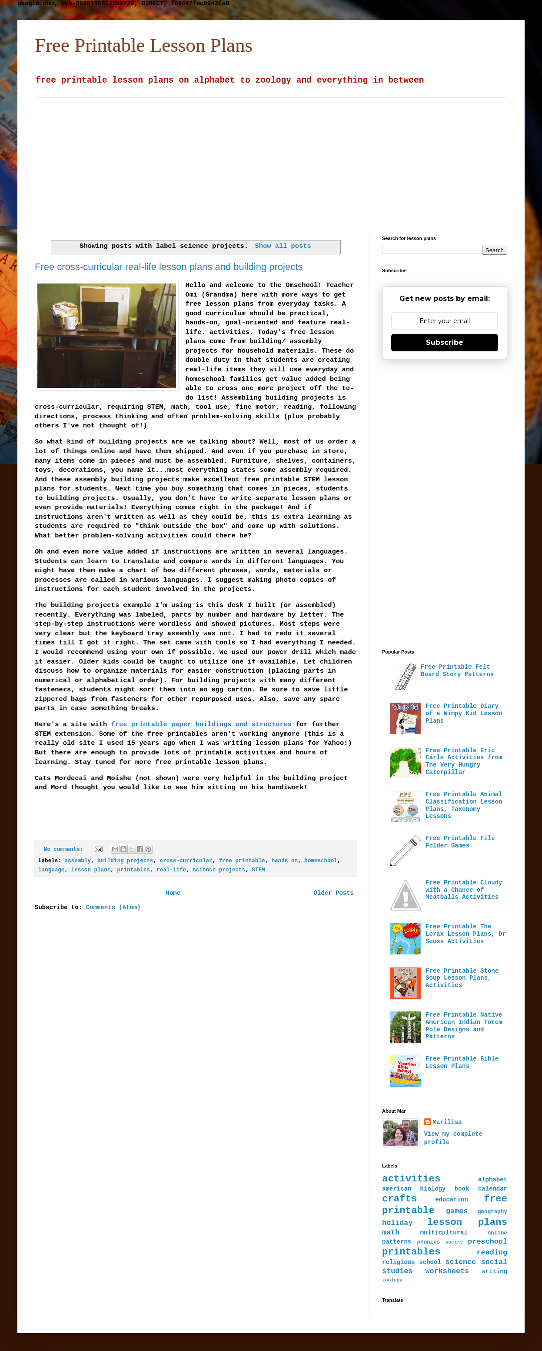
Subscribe (444, 342)
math (390, 1232)
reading (492, 1252)
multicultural (444, 1232)
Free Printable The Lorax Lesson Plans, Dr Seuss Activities (466, 934)
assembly (77, 861)
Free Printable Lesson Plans (144, 45)
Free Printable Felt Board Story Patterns (457, 671)
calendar (492, 1188)
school (430, 1262)
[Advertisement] (227, 159)
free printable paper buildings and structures (201, 724)
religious (398, 1262)
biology (433, 1188)
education (451, 1199)
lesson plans (91, 870)
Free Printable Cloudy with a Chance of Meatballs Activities (464, 890)
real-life (171, 870)
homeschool (320, 861)
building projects (125, 861)
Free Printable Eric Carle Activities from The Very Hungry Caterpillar (464, 761)
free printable (242, 861)
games (457, 1211)
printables (133, 870)
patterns (396, 1241)
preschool (487, 1242)
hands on (285, 861)
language (51, 870)
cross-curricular (186, 861)
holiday (397, 1223)
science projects (219, 870)
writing (494, 1271)
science (461, 1262)
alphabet (492, 1179)
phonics (428, 1242)
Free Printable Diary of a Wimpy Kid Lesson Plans (464, 713)
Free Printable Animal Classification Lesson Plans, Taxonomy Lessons (464, 805)
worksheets (447, 1271)
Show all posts (283, 246)
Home (173, 893)
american (396, 1188)
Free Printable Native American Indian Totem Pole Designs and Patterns (464, 1025)
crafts (399, 1198)
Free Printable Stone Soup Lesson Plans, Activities (462, 978)
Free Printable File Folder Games (460, 842)
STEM (258, 870)
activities (411, 1178)
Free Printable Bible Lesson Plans (462, 1062)
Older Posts (334, 893)
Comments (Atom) (113, 907)
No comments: (65, 850)
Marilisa (447, 1122)
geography (492, 1212)
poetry (454, 1242)
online (497, 1233)
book (462, 1188)
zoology (392, 1280)
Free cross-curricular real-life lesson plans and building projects (169, 266)
